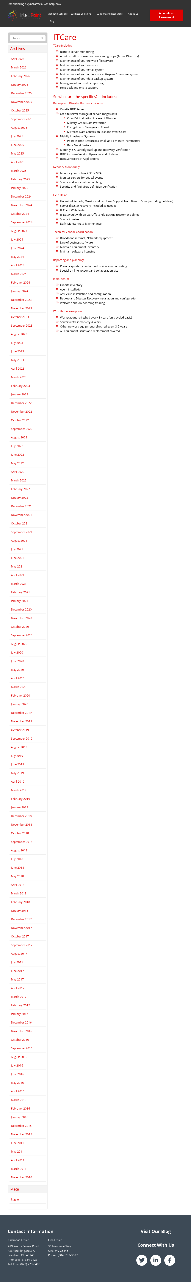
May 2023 (17, 360)
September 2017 (21, 945)
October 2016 (20, 1039)
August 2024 (19, 231)
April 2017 (17, 988)
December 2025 (21, 93)
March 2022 (18, 480)
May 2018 (17, 876)
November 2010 (21, 1177)
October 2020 (20, 626)
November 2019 (21, 721)
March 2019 (18, 790)
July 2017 (17, 962)
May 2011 (17, 1151)
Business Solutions (82, 13)
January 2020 (19, 704)
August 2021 (19, 540)
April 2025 (17, 162)
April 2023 (17, 368)
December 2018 (21, 816)
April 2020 (17, 678)
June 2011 (17, 1143)
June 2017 (17, 971)
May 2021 (17, 566)
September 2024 (21, 222)
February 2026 (20, 76)
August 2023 (19, 334)
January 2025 (19, 188)
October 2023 (20, 317)
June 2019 (17, 764)
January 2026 (19, 84)
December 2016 (21, 1022)
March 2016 (18, 1100)
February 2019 (20, 799)
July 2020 (17, 652)
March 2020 (18, 687)
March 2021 (18, 583)
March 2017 (18, 996)
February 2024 (20, 282)
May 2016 (17, 1082)
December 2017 (21, 919)
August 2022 (19, 437)
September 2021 (21, 532)
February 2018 (20, 902)
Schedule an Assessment (166, 15)
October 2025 (20, 110)
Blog (51, 21)
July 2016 (17, 1065)
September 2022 (21, 429)
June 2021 (17, 558)
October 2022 (20, 420)
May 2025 (17, 153)
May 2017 (17, 979)
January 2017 (19, 1014)
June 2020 (17, 661)
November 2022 (21, 411)
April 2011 (17, 1160)
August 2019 (19, 747)
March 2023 (18, 377)
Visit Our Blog (156, 1231)
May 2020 (17, 669)
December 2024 (21, 196)
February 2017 (20, 1005)
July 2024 (17, 239)
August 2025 (19, 127)
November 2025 (21, 102)
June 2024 (17, 248)
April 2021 (17, 575)
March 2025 (18, 170)
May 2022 (17, 463)
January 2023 (19, 394)
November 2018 (21, 824)
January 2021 (19, 601)
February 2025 (20, 179)
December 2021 (21, 506)
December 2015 (21, 1126)
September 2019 (21, 738)
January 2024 (19, 291)
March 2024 (18, 274)
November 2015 (21, 1134)
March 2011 (18, 1169)
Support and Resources (111, 13)
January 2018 (19, 910)
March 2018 (18, 893)
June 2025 (17, 145)
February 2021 (20, 592)
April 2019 (17, 781)
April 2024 (17, 265)
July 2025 (17, 136)
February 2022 (20, 489)
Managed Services (58, 13)
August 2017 (19, 953)
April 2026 (17, 59)
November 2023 (21, 308)
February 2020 (20, 695)
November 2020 (21, 618)
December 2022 (21, 403)
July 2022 (17, 446)
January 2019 (19, 807)
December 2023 (21, 300)
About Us (134, 13)
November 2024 (21, 205)
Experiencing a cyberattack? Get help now (34, 4)
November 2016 (21, 1031)
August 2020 (19, 644)
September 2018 (21, 842)
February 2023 (20, 386)
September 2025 (21, 119)
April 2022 (17, 472)
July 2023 (17, 343)
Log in (15, 1199)
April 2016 (17, 1091)
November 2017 (21, 928)
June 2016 (17, 1074)
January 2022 (19, 497)
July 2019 (17, 756)
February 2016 (20, 1108)
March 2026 (18, 67)
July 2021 (17, 549)
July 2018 (17, 859)
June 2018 (17, 867)
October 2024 (20, 213)
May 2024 (17, 256)
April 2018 (17, 885)
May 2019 (17, 773)
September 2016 (21, 1048)
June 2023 (17, 351)
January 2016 (19, 1117)
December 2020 (21, 609)
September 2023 (21, 325)
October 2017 (20, 936)
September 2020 (21, 635)
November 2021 (21, 515)
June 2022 (17, 454)
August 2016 (19, 1057)
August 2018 (19, 850)
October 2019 (20, 730)
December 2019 (21, 713)
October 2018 (20, 833)
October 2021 (20, 523)
